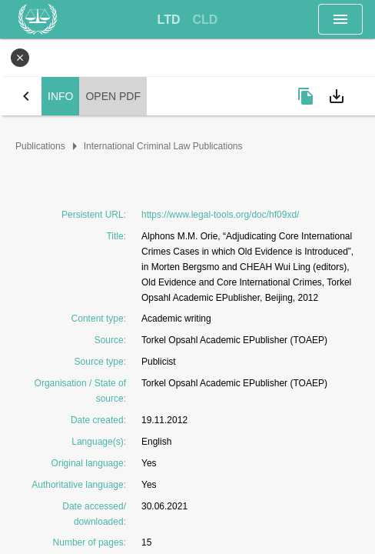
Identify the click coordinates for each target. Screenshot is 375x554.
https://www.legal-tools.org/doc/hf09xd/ (220, 214)
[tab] (169, 20)
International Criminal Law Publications (163, 146)
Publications (40, 146)
